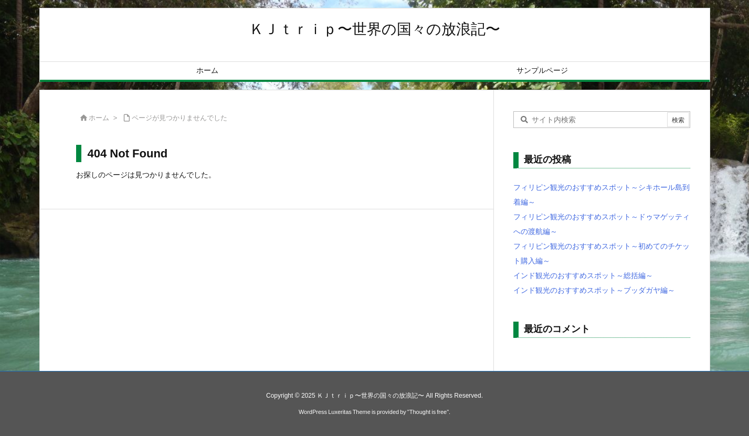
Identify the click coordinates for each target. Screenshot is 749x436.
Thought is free (428, 412)
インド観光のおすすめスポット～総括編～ (583, 275)
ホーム (99, 118)
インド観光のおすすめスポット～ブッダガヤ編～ (594, 290)
